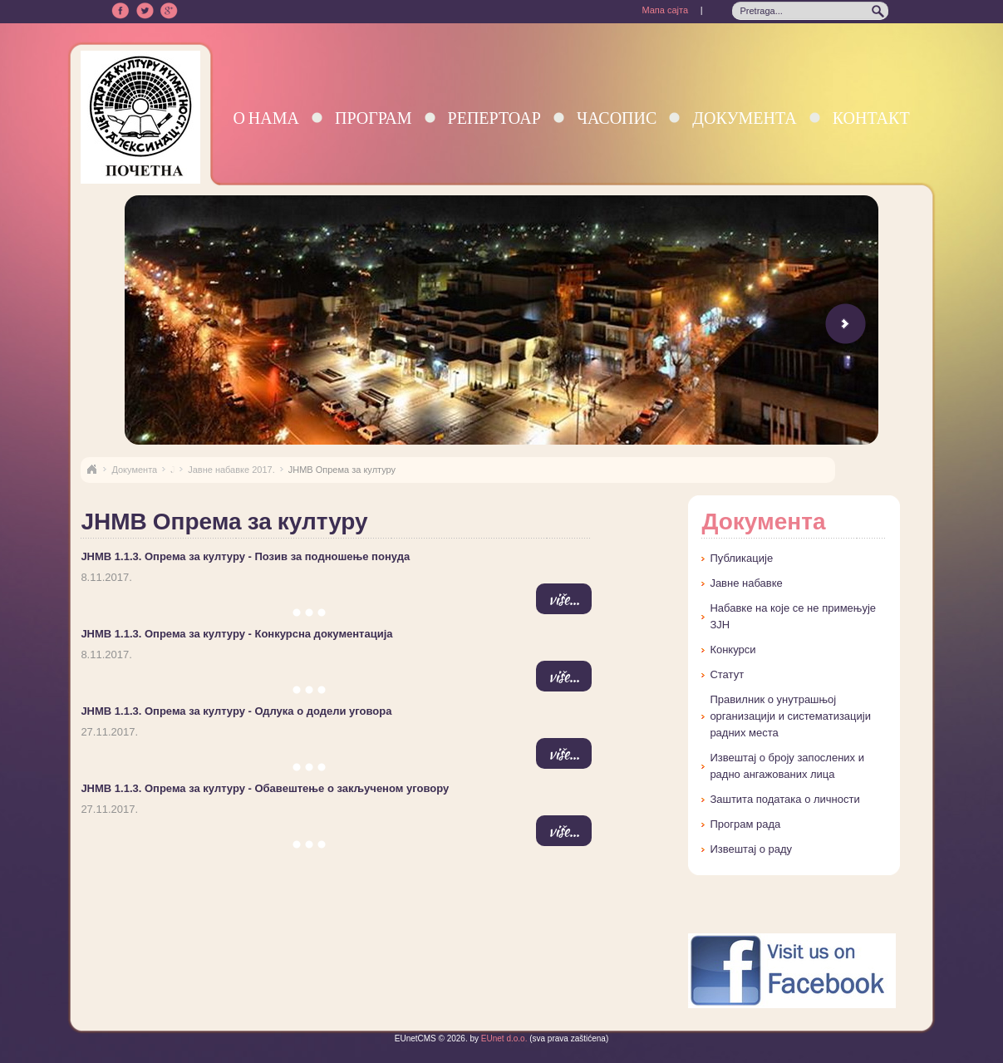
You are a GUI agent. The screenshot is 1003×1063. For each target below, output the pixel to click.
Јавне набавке (746, 583)
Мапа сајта (665, 10)
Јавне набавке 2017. (231, 470)
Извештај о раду (751, 849)
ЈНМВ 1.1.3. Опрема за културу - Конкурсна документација (236, 633)
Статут (727, 674)
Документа (744, 117)
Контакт (871, 117)
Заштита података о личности (784, 799)
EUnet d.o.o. (503, 1038)
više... (563, 599)
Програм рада (745, 824)
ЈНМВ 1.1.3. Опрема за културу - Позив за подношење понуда (245, 556)
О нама (266, 117)
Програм (373, 117)
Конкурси (732, 649)
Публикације (741, 558)
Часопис (616, 117)
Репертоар (494, 117)
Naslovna (91, 469)
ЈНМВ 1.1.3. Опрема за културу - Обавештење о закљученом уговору (265, 788)
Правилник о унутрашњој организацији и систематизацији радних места (790, 716)
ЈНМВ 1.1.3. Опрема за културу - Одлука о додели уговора (236, 711)
